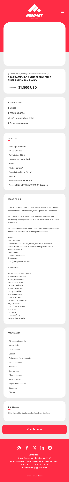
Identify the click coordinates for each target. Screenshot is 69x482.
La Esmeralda (15, 74)
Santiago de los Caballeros (31, 74)
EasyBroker (39, 476)
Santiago (45, 74)
